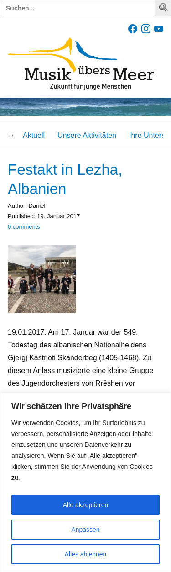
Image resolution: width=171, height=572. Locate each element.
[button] (164, 9)
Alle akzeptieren (86, 505)
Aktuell (34, 135)
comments (24, 226)
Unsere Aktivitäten (86, 135)
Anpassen (85, 529)
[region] (85, 482)
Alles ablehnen (86, 554)
